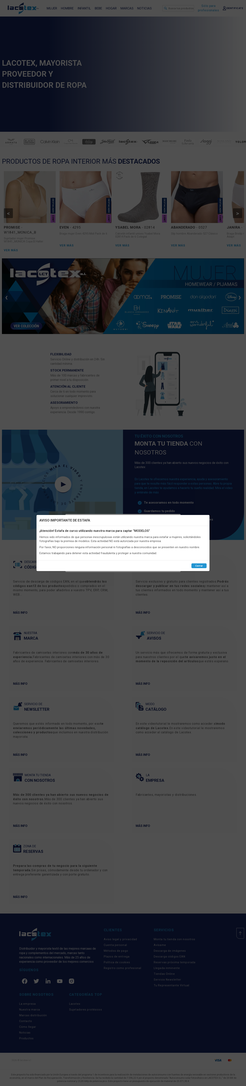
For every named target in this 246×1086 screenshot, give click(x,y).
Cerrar (199, 565)
